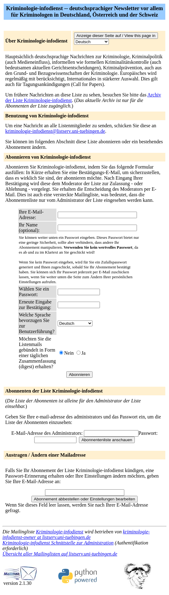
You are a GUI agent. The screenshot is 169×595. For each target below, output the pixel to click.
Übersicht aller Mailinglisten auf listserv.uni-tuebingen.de (59, 553)
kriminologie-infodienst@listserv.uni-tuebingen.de (55, 131)
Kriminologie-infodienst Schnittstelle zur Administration (57, 542)
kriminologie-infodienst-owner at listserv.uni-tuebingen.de (76, 534)
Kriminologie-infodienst (59, 531)
